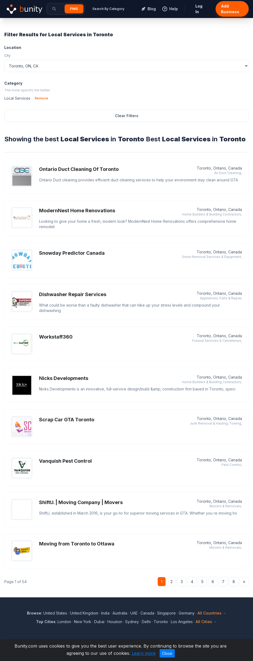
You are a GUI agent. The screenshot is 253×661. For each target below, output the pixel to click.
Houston (114, 621)
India (105, 613)
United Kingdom (84, 613)
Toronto (161, 621)
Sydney (132, 621)
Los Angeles (182, 621)
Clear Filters (126, 115)
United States (55, 613)
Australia (120, 613)
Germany (187, 613)
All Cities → (206, 621)
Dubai (99, 621)
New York (82, 621)
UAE (134, 613)
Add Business (230, 9)
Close (167, 653)
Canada (147, 613)
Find (74, 9)
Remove (41, 98)
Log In (198, 9)
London (64, 621)
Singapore (166, 613)
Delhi (146, 621)
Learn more (144, 653)
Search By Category (108, 9)
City (7, 55)
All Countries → (212, 613)
